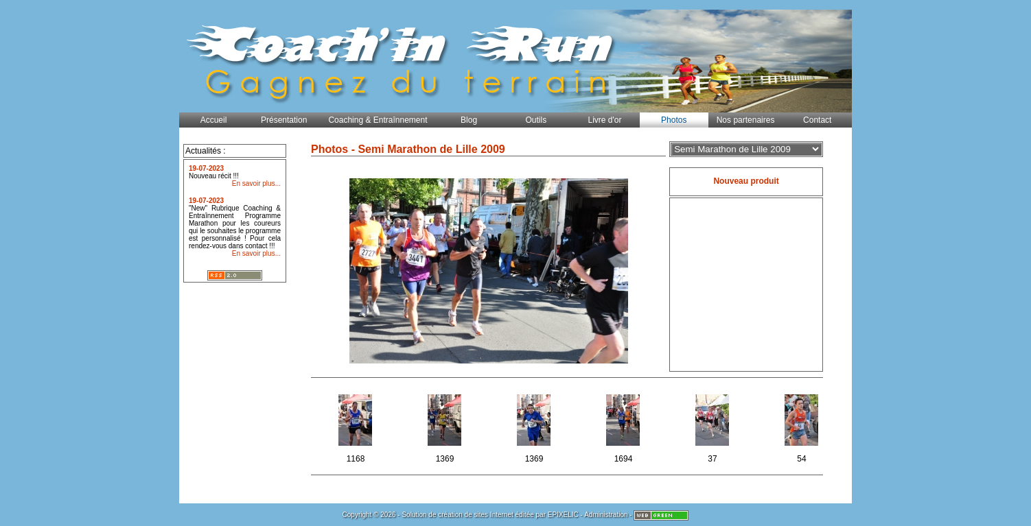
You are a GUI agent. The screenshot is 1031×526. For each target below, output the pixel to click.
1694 (624, 426)
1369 (446, 426)
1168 (356, 426)
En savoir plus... (256, 183)
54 (803, 426)
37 (713, 426)
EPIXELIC (563, 514)
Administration (605, 514)
